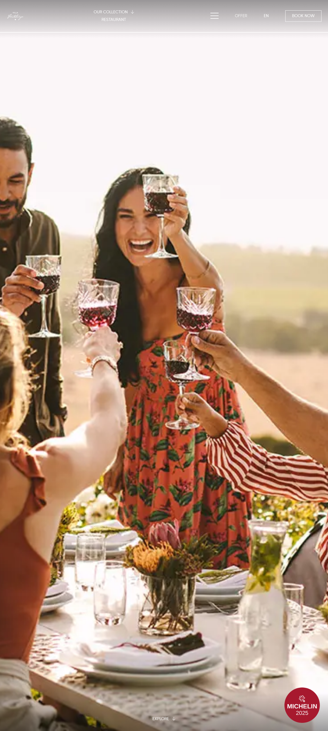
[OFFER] (241, 16)
